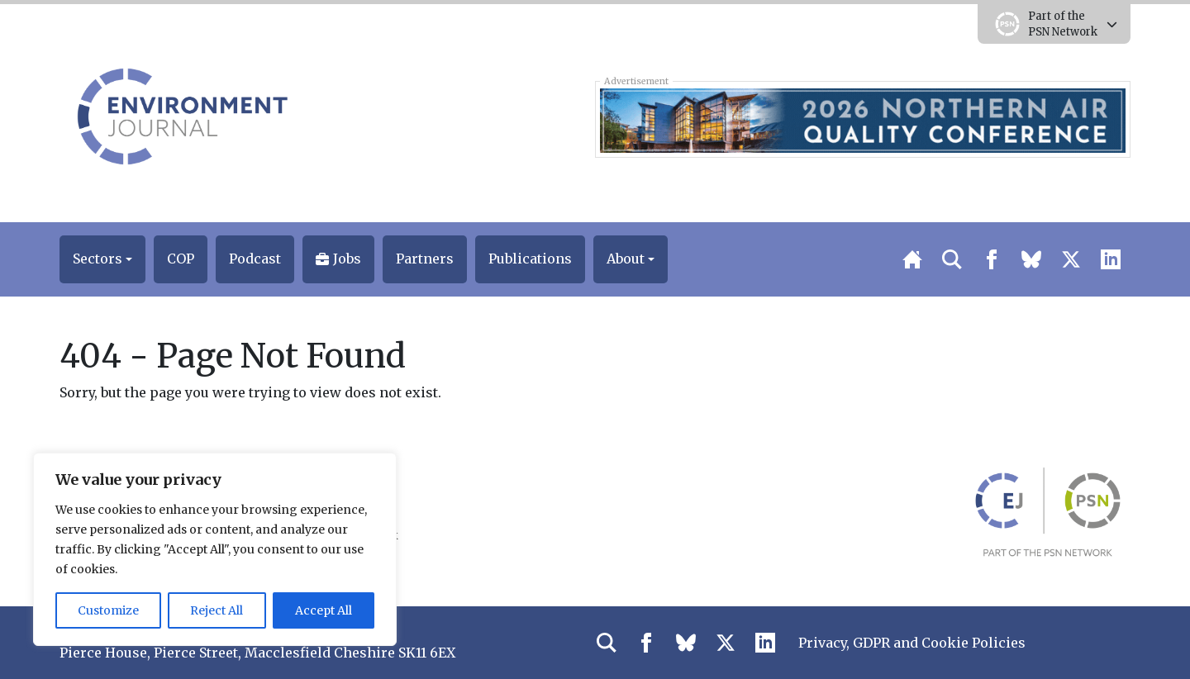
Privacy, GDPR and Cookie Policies (912, 642)
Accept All (323, 610)
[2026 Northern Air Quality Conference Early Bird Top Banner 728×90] (862, 119)
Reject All (216, 610)
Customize (108, 610)
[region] (215, 549)
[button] (102, 259)
